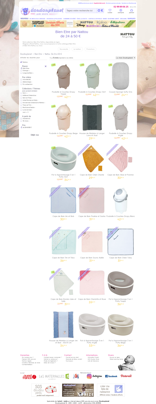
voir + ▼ (26, 112)
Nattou (47, 54)
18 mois (25, 121)
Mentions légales (27, 361)
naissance (26, 119)
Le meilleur (77, 49)
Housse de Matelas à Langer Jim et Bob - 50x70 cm (63, 328)
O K (100, 10)
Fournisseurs (69, 361)
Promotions (90, 49)
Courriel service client (72, 357)
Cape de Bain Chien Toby (120, 244)
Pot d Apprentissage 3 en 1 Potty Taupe (120, 287)
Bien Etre (38, 54)
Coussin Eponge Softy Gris (120, 78)
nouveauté (26, 79)
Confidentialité (26, 364)
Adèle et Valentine (29, 95)
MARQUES (131, 19)
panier (131, 12)
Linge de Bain (27, 73)
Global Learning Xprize (116, 359)
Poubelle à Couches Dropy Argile (120, 121)
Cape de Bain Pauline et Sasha (92, 203)
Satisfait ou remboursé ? (51, 359)
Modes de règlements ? (51, 361)
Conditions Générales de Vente (31, 362)
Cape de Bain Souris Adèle (92, 244)
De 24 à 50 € (56, 54)
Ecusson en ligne (115, 357)
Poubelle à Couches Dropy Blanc (120, 203)
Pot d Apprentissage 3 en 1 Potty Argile (92, 328)
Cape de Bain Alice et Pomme (120, 161)
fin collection (27, 84)
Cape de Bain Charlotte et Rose (92, 286)
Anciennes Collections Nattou (33, 103)
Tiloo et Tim (27, 105)
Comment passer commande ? (53, 357)
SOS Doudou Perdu (93, 359)
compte (121, 12)
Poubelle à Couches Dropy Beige (63, 120)
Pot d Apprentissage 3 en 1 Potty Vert (63, 162)
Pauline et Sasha (28, 107)
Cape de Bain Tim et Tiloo (63, 244)
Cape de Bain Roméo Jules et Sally (63, 287)
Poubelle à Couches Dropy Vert (92, 78)
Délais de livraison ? (50, 362)
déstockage (27, 82)
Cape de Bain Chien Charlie (92, 161)
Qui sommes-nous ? (27, 357)
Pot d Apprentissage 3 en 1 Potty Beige (120, 328)
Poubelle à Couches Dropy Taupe (63, 79)
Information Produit (93, 357)
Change (25, 71)
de (27, 127)
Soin (24, 93)
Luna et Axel (27, 110)
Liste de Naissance (93, 361)
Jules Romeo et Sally (30, 100)
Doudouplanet (26, 54)
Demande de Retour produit (74, 359)
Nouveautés (64, 49)
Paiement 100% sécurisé (29, 359)
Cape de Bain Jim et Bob (63, 203)
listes (110, 12)
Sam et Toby (27, 98)
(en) (31, 364)
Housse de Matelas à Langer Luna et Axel (92, 121)
